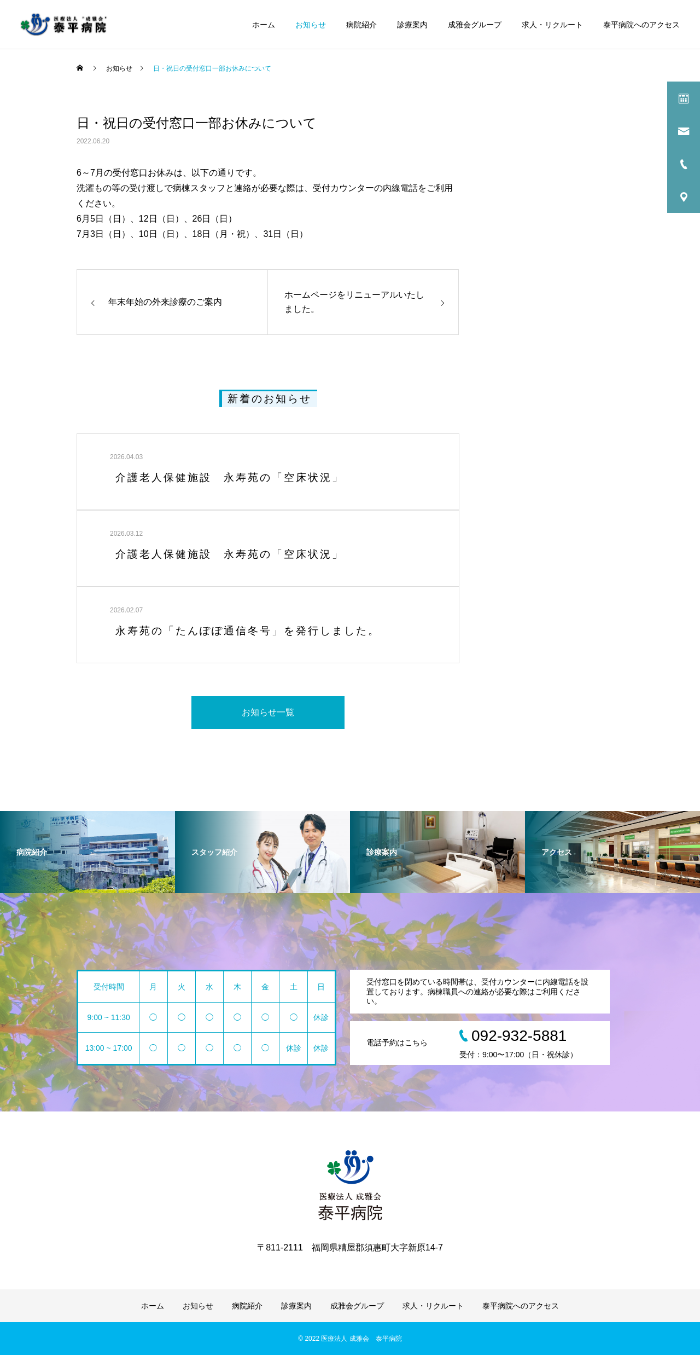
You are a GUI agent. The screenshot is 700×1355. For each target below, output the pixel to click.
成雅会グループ (474, 24)
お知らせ (310, 24)
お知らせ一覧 (268, 712)
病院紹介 (361, 24)
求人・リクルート (552, 24)
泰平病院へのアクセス (641, 24)
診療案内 (412, 24)
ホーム (263, 24)
